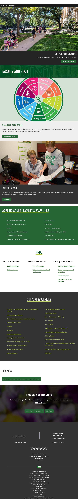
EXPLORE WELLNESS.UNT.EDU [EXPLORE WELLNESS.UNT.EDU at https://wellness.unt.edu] (9, 136)
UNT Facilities (49, 324)
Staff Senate (48, 224)
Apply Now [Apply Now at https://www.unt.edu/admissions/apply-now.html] (39, 411)
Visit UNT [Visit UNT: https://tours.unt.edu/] (28, 411)
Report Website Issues (20, 442)
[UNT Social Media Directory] (46, 448)
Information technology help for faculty (19, 341)
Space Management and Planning (55, 317)
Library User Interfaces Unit (15, 349)
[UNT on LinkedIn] (43, 448)
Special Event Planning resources (55, 340)
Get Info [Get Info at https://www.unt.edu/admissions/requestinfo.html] (48, 411)
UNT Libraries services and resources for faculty (21, 319)
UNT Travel (48, 353)
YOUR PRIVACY (39, 461)
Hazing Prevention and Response (39, 473)
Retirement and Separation (53, 228)
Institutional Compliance (14, 334)
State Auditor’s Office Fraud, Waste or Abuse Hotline (39, 498)
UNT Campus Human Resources (16, 224)
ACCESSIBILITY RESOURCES (39, 454)
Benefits (9, 228)
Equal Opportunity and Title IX (16, 338)
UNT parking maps (63, 276)
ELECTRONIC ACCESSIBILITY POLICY (39, 456)
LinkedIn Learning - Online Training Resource (58, 349)
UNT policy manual (38, 266)
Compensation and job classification (18, 232)
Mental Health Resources (39, 472)
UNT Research (49, 320)
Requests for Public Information (39, 483)
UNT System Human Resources (16, 220)
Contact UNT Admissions (57, 442)
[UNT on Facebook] (32, 448)
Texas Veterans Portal (39, 490)
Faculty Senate (49, 220)
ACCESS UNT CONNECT (68, 61)
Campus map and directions (66, 266)
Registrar (9, 326)
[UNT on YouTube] (37, 448)
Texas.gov (39, 494)
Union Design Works (51, 313)
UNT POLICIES (39, 459)
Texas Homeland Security (39, 496)
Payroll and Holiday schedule (15, 235)
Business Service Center (14, 322)
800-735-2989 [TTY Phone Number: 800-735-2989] (59, 436)
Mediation (10, 330)
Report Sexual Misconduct (39, 479)
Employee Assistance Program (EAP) (56, 232)
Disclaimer (39, 487)
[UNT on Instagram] (40, 448)
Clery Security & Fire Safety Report (39, 475)
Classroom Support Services (15, 315)
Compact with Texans (39, 492)
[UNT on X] (34, 448)
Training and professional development (19, 239)
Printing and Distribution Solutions (55, 309)
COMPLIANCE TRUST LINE (39, 481)
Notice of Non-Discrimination (39, 488)
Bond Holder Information (39, 485)
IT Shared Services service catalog (17, 345)
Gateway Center (49, 336)
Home (2, 5)
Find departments (12, 270)
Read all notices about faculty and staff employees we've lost (21, 379)
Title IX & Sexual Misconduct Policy (39, 477)
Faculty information (13, 266)
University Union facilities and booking (56, 332)
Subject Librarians (12, 353)
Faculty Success (49, 235)
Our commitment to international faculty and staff (60, 239)
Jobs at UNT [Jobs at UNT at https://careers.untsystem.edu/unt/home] (6, 199)
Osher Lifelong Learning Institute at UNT (57, 328)
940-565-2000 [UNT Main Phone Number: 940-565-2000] (59, 433)
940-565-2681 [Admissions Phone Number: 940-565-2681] (61, 438)
